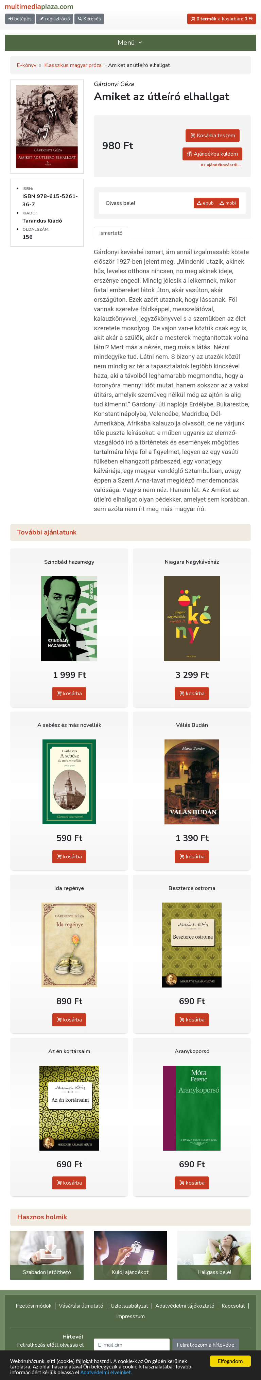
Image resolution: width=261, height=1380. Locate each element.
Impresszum (130, 1316)
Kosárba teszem (212, 135)
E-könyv (26, 65)
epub (205, 203)
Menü (130, 42)
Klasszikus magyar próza (73, 65)
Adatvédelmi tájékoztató (184, 1306)
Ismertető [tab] (111, 233)
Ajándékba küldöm (212, 154)
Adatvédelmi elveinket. (110, 1372)
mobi (228, 203)
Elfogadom (230, 1360)
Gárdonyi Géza (114, 84)
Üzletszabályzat (129, 1306)
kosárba (69, 693)
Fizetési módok (34, 1306)
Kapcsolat (233, 1306)
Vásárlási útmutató (81, 1306)
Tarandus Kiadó (42, 221)
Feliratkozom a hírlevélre (205, 1345)
